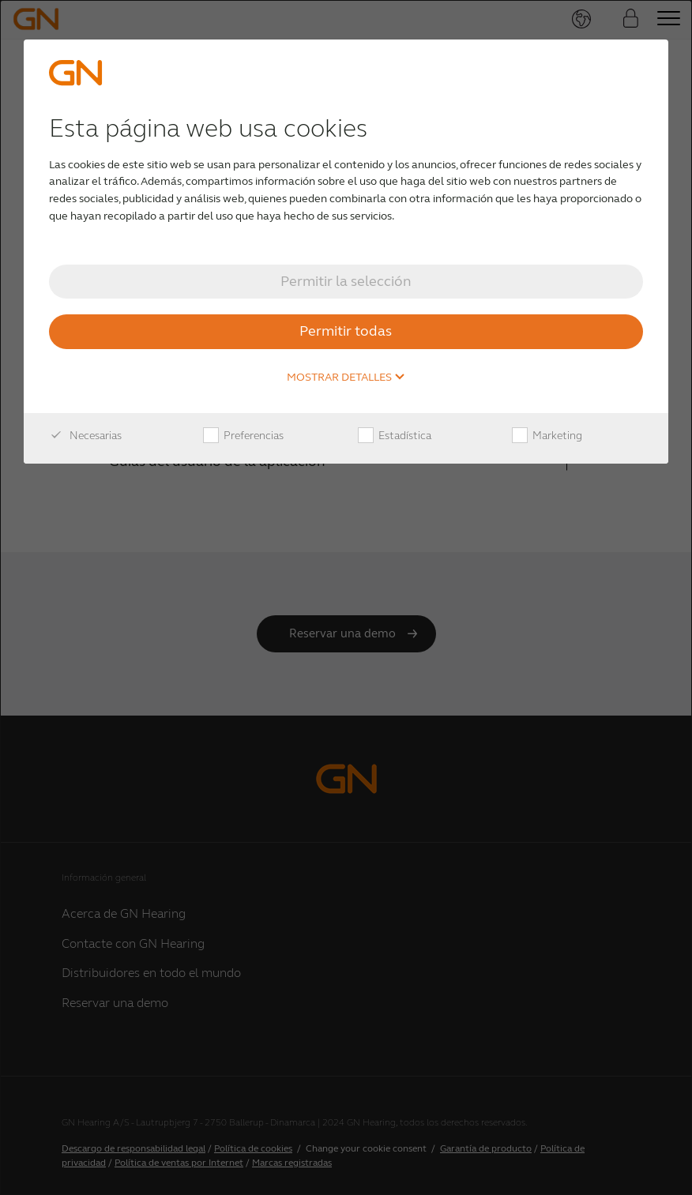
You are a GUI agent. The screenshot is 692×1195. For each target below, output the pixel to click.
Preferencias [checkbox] (243, 436)
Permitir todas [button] (345, 331)
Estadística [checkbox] (394, 436)
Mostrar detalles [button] (346, 377)
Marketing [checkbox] (547, 436)
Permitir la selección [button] (346, 281)
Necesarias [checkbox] (85, 436)
